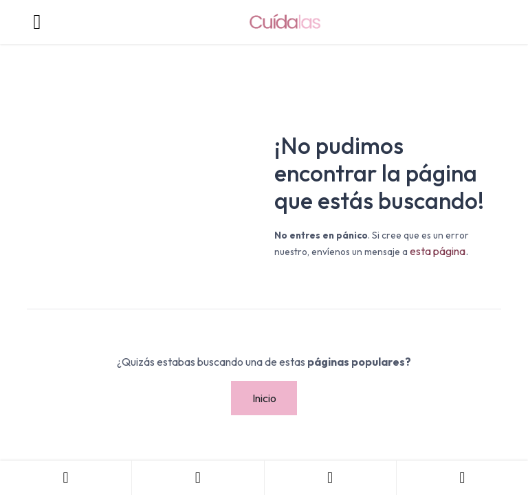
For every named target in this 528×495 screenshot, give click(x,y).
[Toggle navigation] (37, 22)
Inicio (264, 398)
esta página (437, 251)
